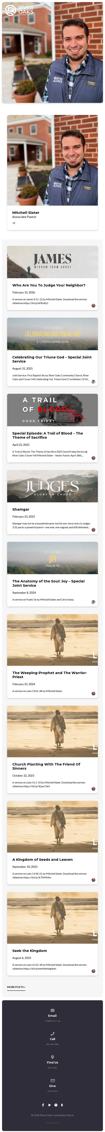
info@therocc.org (52, 1021)
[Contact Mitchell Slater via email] (14, 222)
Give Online (52, 1091)
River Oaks (52, 1068)
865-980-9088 (52, 1044)
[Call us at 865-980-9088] (52, 1033)
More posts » (16, 986)
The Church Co (52, 1123)
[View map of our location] (52, 1056)
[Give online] (52, 1080)
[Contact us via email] (52, 1010)
